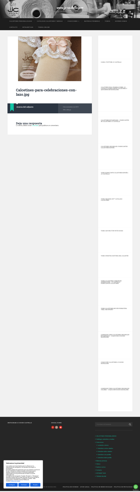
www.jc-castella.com (70, 8)
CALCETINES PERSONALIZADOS (20, 23)
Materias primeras (92, 23)
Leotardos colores (104, 447)
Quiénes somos (121, 23)
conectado (36, 127)
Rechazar (24, 484)
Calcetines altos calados (106, 453)
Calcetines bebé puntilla (105, 459)
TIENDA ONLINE (44, 29)
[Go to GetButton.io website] (136, 490)
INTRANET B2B (27, 29)
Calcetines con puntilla (105, 456)
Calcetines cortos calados (106, 450)
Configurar (12, 484)
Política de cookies (16, 481)
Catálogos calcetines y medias (50, 23)
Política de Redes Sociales (101, 488)
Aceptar (35, 484)
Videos (107, 23)
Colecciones (73, 23)
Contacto (13, 29)
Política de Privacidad (123, 488)
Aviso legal (85, 488)
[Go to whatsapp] (135, 487)
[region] (23, 474)
